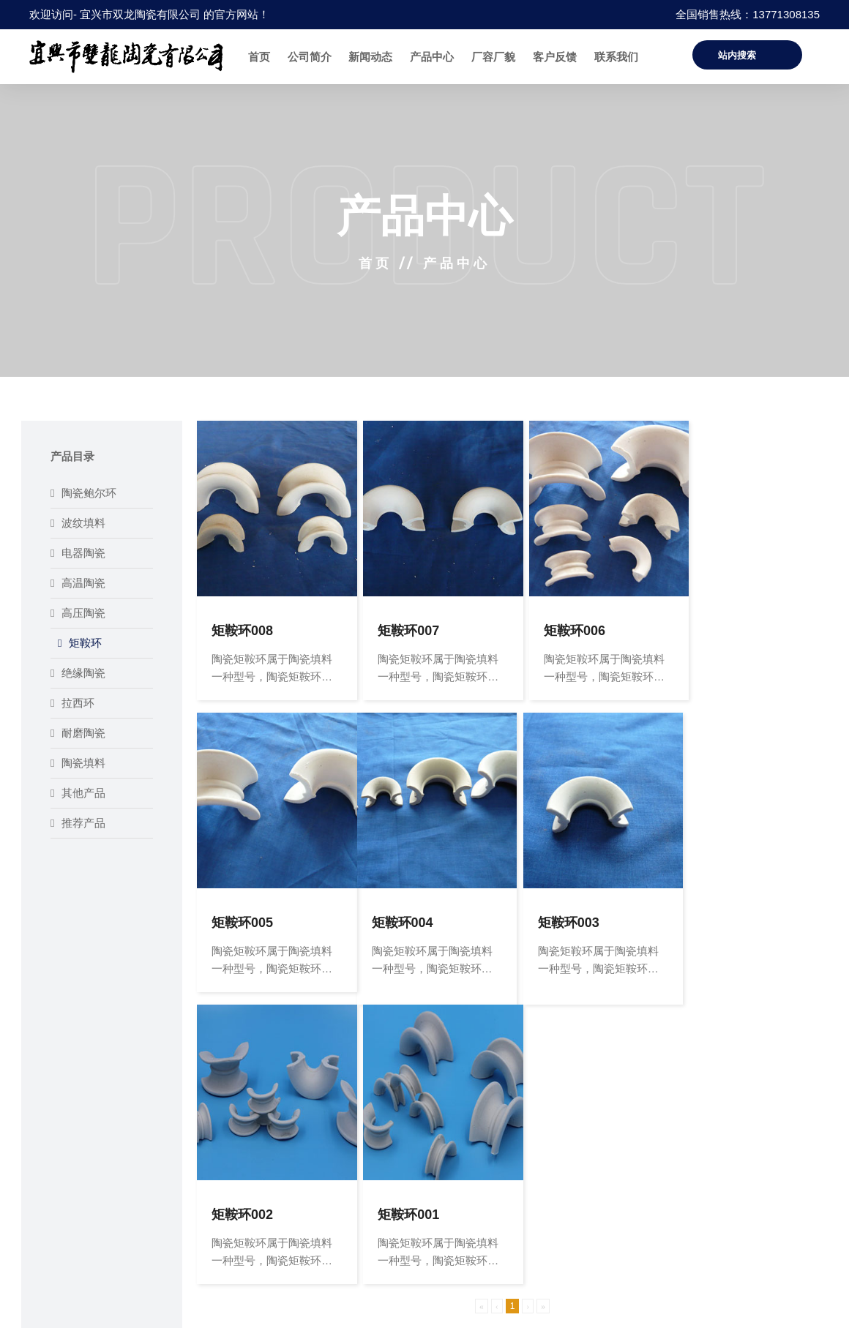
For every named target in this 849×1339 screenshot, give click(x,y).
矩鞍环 (80, 643)
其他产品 (78, 793)
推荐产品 (78, 823)
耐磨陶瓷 (78, 733)
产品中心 (432, 56)
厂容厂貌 (493, 56)
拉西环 (72, 703)
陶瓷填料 (78, 763)
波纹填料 (78, 523)
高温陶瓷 (78, 583)
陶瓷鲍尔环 (83, 493)
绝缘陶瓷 (78, 673)
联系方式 (530, 1170)
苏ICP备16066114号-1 (769, 1316)
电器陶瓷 (78, 553)
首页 (259, 56)
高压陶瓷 (78, 613)
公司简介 (310, 56)
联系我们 (616, 56)
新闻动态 (370, 56)
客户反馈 (555, 56)
